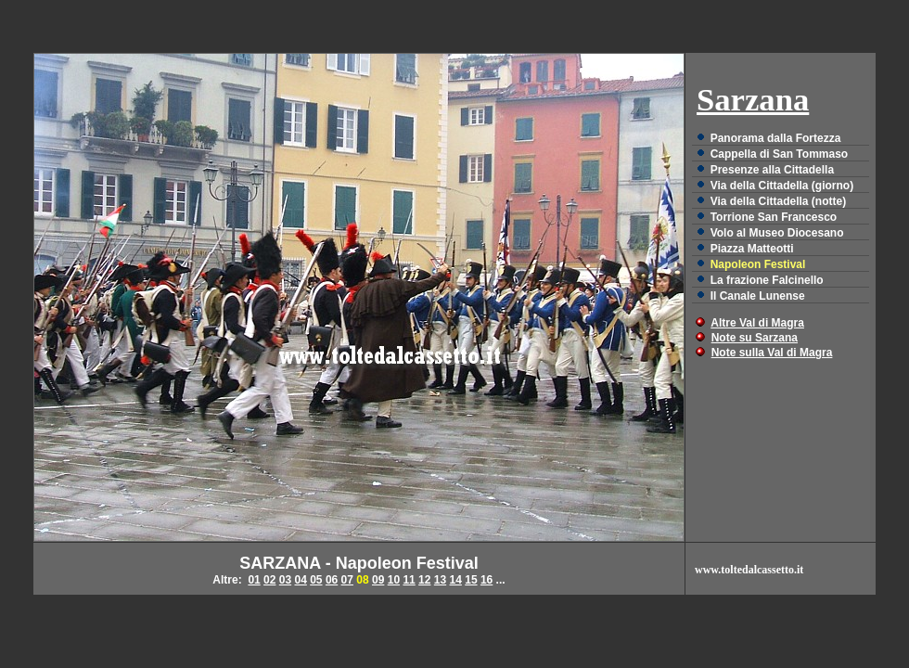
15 (471, 579)
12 (424, 579)
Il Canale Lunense (758, 295)
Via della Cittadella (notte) (778, 201)
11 (409, 579)
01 (254, 579)
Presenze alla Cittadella (772, 169)
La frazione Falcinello (767, 280)
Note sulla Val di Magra (772, 352)
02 (269, 579)
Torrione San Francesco (774, 217)
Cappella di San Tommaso (779, 154)
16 (486, 579)
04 (300, 579)
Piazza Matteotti (752, 248)
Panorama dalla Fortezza (776, 138)
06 (332, 579)
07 (347, 579)
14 (456, 579)
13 (440, 579)
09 (378, 579)
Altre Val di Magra (757, 322)
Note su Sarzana (754, 337)
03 (285, 579)
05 (316, 579)
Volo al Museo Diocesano (777, 232)
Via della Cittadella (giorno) (782, 185)
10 (394, 579)
